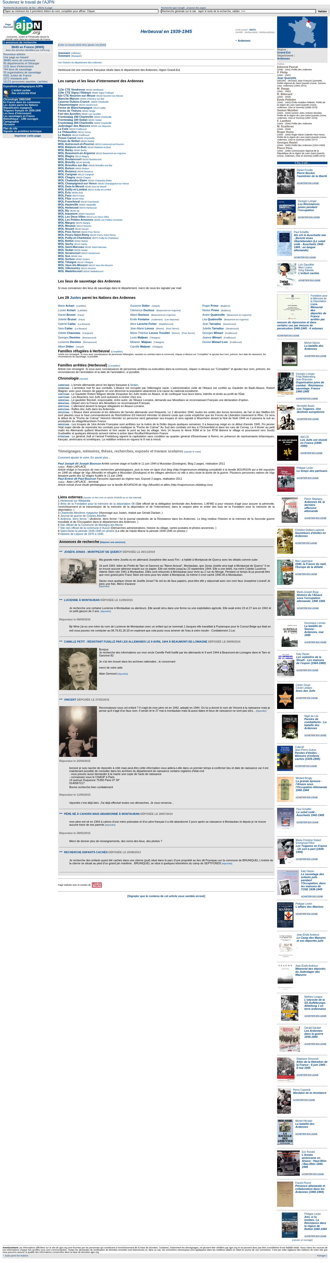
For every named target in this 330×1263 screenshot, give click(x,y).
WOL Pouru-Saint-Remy (73, 234)
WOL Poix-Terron (69, 231)
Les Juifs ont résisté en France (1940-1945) (313, 442)
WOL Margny (66, 222)
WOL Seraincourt (69, 252)
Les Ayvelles (94, 114)
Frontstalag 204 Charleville (75, 122)
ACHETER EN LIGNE (308, 183)
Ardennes (283, 58)
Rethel (90, 141)
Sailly (103, 108)
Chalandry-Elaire (103, 180)
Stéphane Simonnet (307, 1058)
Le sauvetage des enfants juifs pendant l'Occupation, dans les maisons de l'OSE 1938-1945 (313, 882)
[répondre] (104, 586)
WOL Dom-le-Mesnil (71, 186)
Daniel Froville (305, 170)
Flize (81, 198)
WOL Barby (65, 150)
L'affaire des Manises (309, 906)
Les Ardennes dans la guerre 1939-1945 (313, 1033)
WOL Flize (64, 198)
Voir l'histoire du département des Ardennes (80, 62)
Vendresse (98, 90)
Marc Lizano (305, 267)
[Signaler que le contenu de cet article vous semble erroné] (166, 896)
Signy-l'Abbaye (106, 93)
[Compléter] (117, 351)
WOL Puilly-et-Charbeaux (74, 237)
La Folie (63, 128)
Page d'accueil (8, 25)
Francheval (93, 201)
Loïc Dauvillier (306, 264)
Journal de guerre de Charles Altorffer (83, 515)
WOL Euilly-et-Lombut (72, 189)
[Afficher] (75, 53)
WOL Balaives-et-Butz (72, 147)
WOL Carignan (67, 174)
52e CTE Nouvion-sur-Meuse (76, 95)
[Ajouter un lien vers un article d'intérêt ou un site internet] (112, 497)
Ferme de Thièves (69, 110)
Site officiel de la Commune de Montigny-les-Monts (91, 524)
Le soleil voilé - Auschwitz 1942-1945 (310, 814)
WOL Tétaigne (67, 262)
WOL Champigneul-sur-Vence (77, 183)
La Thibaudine (67, 131)
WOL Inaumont (68, 213)
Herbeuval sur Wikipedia (75, 500)
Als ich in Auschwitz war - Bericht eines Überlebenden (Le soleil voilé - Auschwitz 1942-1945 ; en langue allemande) (310, 243)
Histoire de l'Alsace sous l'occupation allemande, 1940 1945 (311, 597)
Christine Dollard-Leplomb (309, 530)
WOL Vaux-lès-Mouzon (73, 265)
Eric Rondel (308, 1152)
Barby (83, 150)
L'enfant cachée (308, 273)
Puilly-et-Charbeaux (108, 238)
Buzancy (88, 171)
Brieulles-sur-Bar (103, 165)
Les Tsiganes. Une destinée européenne (310, 410)
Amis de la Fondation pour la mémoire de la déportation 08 (97, 503)
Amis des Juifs (305, 690)
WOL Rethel (66, 240)
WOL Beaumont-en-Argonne (77, 153)
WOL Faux (65, 195)
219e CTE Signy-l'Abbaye (74, 92)
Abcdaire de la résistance (309, 1092)
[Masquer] (76, 56)
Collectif (299, 747)
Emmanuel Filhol (305, 843)
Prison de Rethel (69, 140)
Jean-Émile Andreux (308, 934)
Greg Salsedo (306, 270)
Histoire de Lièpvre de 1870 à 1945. (82, 533)
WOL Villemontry (69, 268)
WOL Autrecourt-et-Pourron (76, 144)
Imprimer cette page (28, 135)
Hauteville (90, 205)
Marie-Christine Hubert (308, 840)
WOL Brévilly (66, 162)
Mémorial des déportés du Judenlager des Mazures (310, 971)
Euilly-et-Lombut (102, 189)
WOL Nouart (66, 228)
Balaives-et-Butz (102, 147)
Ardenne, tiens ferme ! (74, 518)
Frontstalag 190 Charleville (75, 116)
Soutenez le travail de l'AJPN (28, 2)
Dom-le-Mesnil (99, 186)
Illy (78, 211)
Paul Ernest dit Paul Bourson (77, 478)
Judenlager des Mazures (74, 125)
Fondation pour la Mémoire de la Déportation (319, 298)
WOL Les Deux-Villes (72, 216)
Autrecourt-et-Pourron (112, 144)
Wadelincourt (97, 271)
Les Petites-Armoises (112, 220)
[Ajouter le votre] (192, 451)
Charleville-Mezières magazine (79, 512)
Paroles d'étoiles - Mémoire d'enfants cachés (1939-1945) (307, 755)
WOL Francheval (69, 201)
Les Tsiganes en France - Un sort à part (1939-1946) (311, 848)
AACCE (304, 437)
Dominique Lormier (314, 623)
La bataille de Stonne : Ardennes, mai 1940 (313, 630)
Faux (81, 195)
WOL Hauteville (68, 204)
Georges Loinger (307, 201)
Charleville (103, 102)
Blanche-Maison (68, 98)
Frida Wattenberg (305, 376)
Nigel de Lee (311, 716)
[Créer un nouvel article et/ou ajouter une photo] (82, 45)
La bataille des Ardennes (313, 347)
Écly (80, 192)
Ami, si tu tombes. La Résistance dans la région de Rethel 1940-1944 (315, 1222)
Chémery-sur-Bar (95, 99)
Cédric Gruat (303, 685)
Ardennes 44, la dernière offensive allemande (314, 506)
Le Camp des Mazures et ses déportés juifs (311, 939)
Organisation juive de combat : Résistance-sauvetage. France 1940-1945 (310, 387)
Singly (91, 111)
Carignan (89, 174)
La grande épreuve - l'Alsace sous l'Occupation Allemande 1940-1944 (311, 786)
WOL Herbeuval (68, 207)
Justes (75, 298)
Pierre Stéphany (313, 499)
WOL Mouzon (67, 225)
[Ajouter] (84, 379)
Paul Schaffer (301, 232)
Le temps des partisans (311, 470)
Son (79, 256)
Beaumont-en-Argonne (114, 153)
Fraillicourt (81, 129)
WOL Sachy (65, 243)
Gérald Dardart (312, 1027)
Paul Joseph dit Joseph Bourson (79, 463)
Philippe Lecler (304, 468)
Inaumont (90, 214)
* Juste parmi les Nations (15, 1255)
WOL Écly (64, 192)
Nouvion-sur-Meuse (113, 96)
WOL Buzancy (67, 171)
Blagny (85, 156)
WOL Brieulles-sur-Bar (73, 165)
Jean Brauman (304, 379)
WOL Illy (63, 210)
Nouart (85, 229)
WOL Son (64, 255)
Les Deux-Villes (101, 217)
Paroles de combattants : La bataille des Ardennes (315, 723)
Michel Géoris (312, 342)
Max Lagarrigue (304, 561)
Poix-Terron (94, 232)
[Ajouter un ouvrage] (302, 1240)
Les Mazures (104, 126)
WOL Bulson (66, 168)
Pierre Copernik (301, 1089)
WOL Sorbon (66, 259)
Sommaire (64, 53)
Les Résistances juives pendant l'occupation (308, 207)
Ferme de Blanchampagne (75, 107)
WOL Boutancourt (70, 159)
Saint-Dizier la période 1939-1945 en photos (87, 530)
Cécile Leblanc (304, 687)
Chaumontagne (68, 104)
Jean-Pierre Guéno (305, 750)
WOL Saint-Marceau (71, 246)
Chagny (86, 177)
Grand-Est (283, 52)
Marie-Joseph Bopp (308, 592)
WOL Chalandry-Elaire (72, 180)
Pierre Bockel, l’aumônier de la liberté (312, 174)
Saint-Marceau (99, 247)
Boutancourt (95, 159)
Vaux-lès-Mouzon (104, 265)
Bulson (85, 168)
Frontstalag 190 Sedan (72, 119)
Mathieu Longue (313, 996)
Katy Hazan (302, 654)
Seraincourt (91, 105)
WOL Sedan (66, 249)
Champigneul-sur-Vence (116, 183)
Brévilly (86, 162)
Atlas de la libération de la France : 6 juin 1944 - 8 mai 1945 (311, 1064)
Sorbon (86, 259)
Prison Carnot (67, 137)
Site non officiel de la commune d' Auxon (85, 527)
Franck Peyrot (303, 1183)
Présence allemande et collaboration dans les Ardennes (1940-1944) (310, 1188)
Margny (86, 223)
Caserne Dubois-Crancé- (74, 101)
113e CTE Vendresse (71, 89)
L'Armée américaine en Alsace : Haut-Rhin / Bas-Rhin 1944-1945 (314, 1160)
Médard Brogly (304, 778)
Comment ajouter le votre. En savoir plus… (84, 457)
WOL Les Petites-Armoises (75, 219)
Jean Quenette (286, 77)
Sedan (98, 120)
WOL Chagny (66, 177)
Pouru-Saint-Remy (106, 235)
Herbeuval (91, 208)
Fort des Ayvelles (69, 113)
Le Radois (64, 134)
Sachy (83, 244)
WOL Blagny (66, 156)
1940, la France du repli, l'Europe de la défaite (311, 565)
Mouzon (87, 226)
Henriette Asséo (306, 406)
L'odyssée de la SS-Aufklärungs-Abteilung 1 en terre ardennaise (315, 1004)
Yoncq (87, 132)
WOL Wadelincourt (70, 271)
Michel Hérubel (303, 1121)
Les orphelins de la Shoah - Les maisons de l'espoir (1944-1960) (311, 660)
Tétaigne (88, 262)
